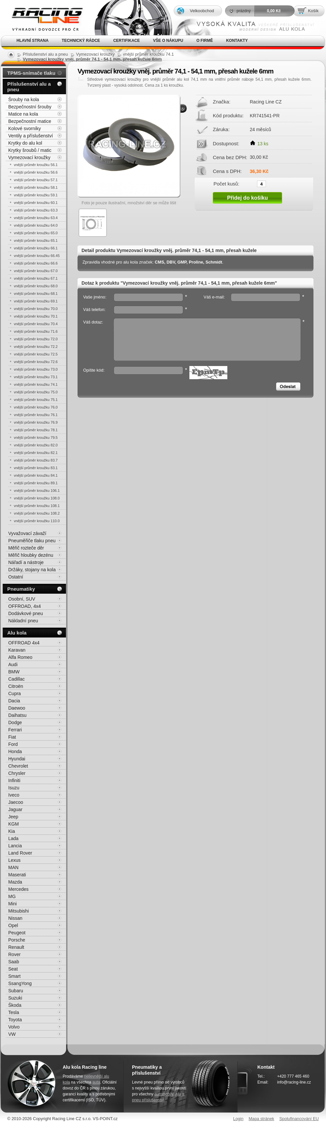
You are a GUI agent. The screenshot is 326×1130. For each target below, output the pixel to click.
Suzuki (15, 998)
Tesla (13, 1012)
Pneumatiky (21, 589)
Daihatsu (17, 715)
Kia (11, 831)
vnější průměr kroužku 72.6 (36, 362)
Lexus (14, 860)
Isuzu (13, 787)
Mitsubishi (18, 911)
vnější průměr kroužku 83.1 (36, 468)
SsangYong (20, 983)
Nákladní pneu (23, 620)
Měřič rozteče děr (26, 548)
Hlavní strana (32, 40)
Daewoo (16, 708)
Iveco (13, 795)
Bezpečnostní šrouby (29, 106)
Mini (12, 903)
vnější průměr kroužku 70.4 (36, 324)
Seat (13, 969)
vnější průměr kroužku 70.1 (36, 316)
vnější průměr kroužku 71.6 (36, 331)
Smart (14, 976)
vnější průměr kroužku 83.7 (36, 460)
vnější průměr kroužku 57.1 (36, 180)
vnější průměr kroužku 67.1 (36, 278)
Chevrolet (18, 766)
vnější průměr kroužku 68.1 (36, 294)
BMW (13, 671)
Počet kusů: (226, 183)
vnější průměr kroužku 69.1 (36, 301)
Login (238, 1118)
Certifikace (126, 40)
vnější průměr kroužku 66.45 (37, 256)
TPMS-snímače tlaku (31, 73)
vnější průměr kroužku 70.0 (36, 309)
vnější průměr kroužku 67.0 (36, 271)
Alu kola (16, 633)
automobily (163, 1094)
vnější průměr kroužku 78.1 (36, 430)
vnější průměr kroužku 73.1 (36, 377)
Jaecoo (15, 802)
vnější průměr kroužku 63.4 (36, 218)
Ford (13, 744)
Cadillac (16, 679)
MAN (13, 867)
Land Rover (20, 853)
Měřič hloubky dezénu (30, 555)
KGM (13, 824)
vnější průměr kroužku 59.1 (36, 195)
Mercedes (18, 889)
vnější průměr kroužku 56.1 (36, 165)
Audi (12, 664)
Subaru (15, 990)
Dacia (14, 700)
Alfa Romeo (20, 657)
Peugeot (16, 932)
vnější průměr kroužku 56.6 (36, 172)
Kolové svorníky (24, 128)
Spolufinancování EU (299, 1118)
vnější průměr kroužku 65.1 (36, 240)
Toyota (15, 1019)
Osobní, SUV (21, 599)
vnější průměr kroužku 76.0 (36, 407)
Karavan (16, 650)
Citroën (15, 686)
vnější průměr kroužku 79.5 (36, 437)
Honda (15, 751)
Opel (13, 925)
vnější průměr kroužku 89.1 (36, 483)
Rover (14, 954)
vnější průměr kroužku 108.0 (37, 498)
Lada (13, 838)
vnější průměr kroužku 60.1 (36, 203)
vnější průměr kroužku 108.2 (37, 513)
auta (96, 1082)
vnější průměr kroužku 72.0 (36, 339)
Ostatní (15, 576)
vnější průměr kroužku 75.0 (36, 392)
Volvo (13, 1027)
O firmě (204, 40)
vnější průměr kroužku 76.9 (36, 422)
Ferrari (15, 729)
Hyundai (16, 758)
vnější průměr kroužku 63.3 (36, 210)
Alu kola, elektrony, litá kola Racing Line (43, 17)
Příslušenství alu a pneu (29, 86)
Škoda (14, 1005)
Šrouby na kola (23, 99)
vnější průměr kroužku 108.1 (37, 506)
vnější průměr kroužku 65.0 (36, 233)
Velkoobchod (202, 10)
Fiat (12, 737)
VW (12, 1034)
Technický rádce (81, 40)
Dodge (15, 722)
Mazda (15, 882)
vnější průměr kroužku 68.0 (36, 286)
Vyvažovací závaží (27, 533)
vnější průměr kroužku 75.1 (36, 400)
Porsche (16, 940)
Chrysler (16, 773)
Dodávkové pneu (25, 613)
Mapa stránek (261, 1118)
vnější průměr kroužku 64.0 (36, 225)
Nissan (15, 918)
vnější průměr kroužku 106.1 (37, 491)
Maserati (17, 874)
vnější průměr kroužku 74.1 (36, 384)
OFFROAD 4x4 (24, 642)
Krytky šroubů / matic (29, 150)
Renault (16, 947)
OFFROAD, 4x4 (24, 606)
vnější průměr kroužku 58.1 (36, 187)
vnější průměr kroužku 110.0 (37, 521)
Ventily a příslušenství (30, 135)
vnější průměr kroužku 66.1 (36, 248)
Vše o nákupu (168, 40)
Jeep (13, 816)
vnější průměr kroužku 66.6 (36, 263)
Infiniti (14, 780)
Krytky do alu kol (25, 143)
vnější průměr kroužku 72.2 (36, 347)
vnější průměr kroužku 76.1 (36, 415)
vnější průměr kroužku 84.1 (36, 475)
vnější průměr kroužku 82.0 (36, 445)
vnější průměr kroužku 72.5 (36, 354)
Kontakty (237, 40)
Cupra (14, 693)
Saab (13, 961)
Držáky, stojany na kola (32, 569)
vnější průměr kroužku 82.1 (36, 453)
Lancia (15, 845)
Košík (313, 10)
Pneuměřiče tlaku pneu (31, 540)
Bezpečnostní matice (29, 121)
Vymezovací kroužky (29, 157)
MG (12, 896)
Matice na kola (23, 114)
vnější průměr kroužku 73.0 (36, 369)
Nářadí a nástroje (26, 562)
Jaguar (15, 809)
